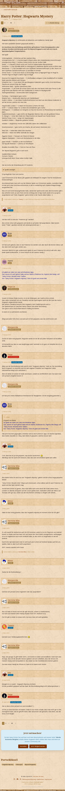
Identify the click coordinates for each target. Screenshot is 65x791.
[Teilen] (62, 22)
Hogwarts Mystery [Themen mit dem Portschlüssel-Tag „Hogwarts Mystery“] (7, 764)
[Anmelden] (41, 1)
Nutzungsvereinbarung (29, 779)
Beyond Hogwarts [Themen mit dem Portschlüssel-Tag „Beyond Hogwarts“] (30, 764)
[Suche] (63, 2)
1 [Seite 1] (2, 23)
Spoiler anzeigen (10, 170)
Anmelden (23, 746)
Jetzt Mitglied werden (38, 746)
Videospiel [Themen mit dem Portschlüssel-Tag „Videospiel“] (19, 764)
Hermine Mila (22, 552)
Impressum (48, 779)
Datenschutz (40, 779)
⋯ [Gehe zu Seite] (7, 23)
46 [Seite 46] (11, 23)
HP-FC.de (13, 2)
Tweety (21, 199)
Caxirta (5, 19)
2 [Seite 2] (4, 23)
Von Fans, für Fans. (38, 776)
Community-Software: (32, 782)
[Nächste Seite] (14, 22)
